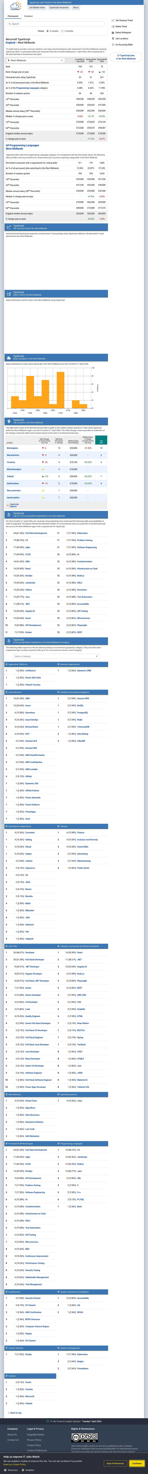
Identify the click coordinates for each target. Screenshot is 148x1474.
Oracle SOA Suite (33, 678)
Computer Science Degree (37, 1326)
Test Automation (84, 597)
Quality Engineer (32, 1016)
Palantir (29, 1403)
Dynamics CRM (84, 670)
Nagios (80, 1361)
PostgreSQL (82, 712)
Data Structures (32, 1115)
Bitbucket (29, 910)
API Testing (82, 611)
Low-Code (30, 1129)
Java (27, 597)
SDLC (79, 583)
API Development (33, 625)
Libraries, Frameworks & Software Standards (79, 946)
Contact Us (13, 1440)
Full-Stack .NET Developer (37, 981)
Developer (30, 952)
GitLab (28, 847)
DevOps (28, 576)
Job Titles (13, 946)
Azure (28, 618)
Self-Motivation (32, 1136)
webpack (29, 939)
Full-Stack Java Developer (37, 1044)
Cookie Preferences (37, 1450)
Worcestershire (14, 490)
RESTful (81, 1030)
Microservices (83, 618)
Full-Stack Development (36, 533)
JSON (80, 1073)
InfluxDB (81, 741)
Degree (28, 1333)
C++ (79, 1192)
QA (78, 1305)
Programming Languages (27, 88)
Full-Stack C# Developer (36, 1030)
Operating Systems (68, 1094)
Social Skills (82, 847)
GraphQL (81, 1009)
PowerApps (30, 812)
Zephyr (28, 854)
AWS (27, 561)
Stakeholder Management (37, 1277)
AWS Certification (33, 1312)
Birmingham (12, 448)
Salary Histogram (123, 32)
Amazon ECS (31, 741)
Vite (27, 932)
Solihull (10, 476)
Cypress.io (30, 868)
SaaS (27, 819)
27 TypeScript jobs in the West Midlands (126, 57)
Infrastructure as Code (87, 568)
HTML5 (80, 1059)
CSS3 (79, 1051)
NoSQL (80, 705)
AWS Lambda (31, 769)
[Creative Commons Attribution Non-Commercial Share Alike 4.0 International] (106, 1436)
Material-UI (82, 1080)
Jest (79, 1066)
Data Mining (82, 734)
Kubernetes (82, 533)
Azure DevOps (31, 720)
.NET (27, 604)
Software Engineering (87, 547)
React (28, 568)
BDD (27, 1249)
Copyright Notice (35, 1434)
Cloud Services (15, 692)
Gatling (28, 840)
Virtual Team (31, 1101)
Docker (28, 632)
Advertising (82, 854)
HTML (80, 1016)
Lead (27, 1009)
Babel (27, 903)
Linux (79, 1101)
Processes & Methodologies (21, 1143)
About (75, 7)
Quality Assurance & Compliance (74, 1292)
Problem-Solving (84, 540)
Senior (28, 988)
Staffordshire (13, 483)
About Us (12, 1434)
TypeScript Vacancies (59, 7)
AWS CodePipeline (33, 762)
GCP (27, 734)
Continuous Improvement (36, 1256)
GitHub (28, 776)
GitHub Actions (32, 790)
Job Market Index (37, 7)
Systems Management (70, 1348)
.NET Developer (32, 967)
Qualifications (14, 1292)
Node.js (80, 576)
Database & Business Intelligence (74, 692)
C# (26, 540)
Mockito (29, 896)
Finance (80, 832)
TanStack (81, 1044)
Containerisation (84, 561)
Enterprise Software (34, 1122)
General (63, 826)
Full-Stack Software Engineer (38, 1080)
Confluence (30, 670)
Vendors (12, 1376)
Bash (79, 1206)
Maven (28, 889)
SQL (79, 1178)
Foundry (29, 1389)
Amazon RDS (83, 698)
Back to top (16, 1413)
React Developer (32, 1059)
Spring (80, 1037)
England (10, 42)
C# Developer (31, 1002)
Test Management (33, 1284)
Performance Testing (35, 1263)
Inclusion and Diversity (87, 840)
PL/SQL (80, 1199)
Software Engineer (33, 1073)
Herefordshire (13, 497)
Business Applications (70, 664)
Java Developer (32, 1051)
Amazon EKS (31, 748)
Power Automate (33, 797)
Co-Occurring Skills (124, 44)
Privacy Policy (34, 1440)
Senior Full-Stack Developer (38, 1023)
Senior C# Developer (34, 1066)
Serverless (82, 590)
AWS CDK (81, 995)
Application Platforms (18, 664)
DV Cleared (30, 1340)
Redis (79, 720)
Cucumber (30, 832)
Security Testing (32, 1270)
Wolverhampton (14, 469)
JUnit (27, 882)
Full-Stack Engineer (34, 1037)
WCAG (80, 1312)
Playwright (82, 625)
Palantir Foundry (32, 685)
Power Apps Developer (35, 1087)
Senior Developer (33, 995)
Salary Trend (121, 26)
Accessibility (83, 604)
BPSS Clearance (32, 1319)
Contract (28, 16)
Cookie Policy (34, 1445)
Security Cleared (32, 1298)
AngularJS (30, 611)
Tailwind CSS (83, 1087)
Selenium (29, 924)
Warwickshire (13, 455)
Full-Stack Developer (34, 959)
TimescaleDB (83, 727)
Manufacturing (84, 861)
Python (28, 590)
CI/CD (28, 554)
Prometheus (82, 1368)
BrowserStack (31, 727)
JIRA (27, 917)
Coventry (11, 462)
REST (79, 632)
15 (101, 448)
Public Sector (83, 868)
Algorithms (30, 1108)
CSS (79, 1002)
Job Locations (121, 38)
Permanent (13, 16)
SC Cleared (30, 1305)
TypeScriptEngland (14, 505)
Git (26, 875)
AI (78, 554)
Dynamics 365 (31, 783)
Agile (27, 547)
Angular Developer (33, 974)
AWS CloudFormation (35, 755)
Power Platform (32, 805)
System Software (16, 1348)
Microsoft (29, 1396)
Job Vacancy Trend (124, 20)
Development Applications (20, 826)
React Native (83, 1023)
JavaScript (30, 583)
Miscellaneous (15, 1094)
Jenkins (29, 861)
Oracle (28, 1382)
